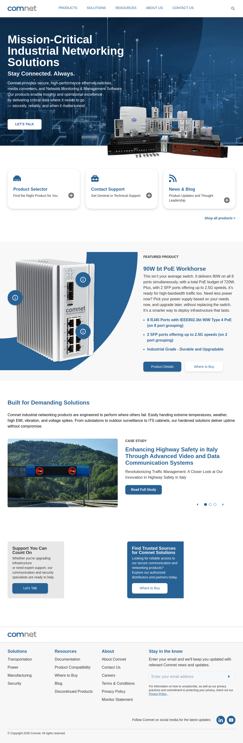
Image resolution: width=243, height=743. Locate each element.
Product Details (162, 367)
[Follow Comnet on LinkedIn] (220, 720)
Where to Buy (204, 367)
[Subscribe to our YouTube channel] (231, 720)
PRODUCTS (68, 8)
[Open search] (233, 8)
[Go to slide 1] (205, 504)
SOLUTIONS (96, 8)
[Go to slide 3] (215, 504)
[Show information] (15, 297)
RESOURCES (125, 8)
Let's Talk (30, 588)
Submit (229, 677)
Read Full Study (143, 489)
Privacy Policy (158, 694)
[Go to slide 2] (210, 504)
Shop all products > (220, 218)
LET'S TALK (24, 124)
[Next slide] (223, 504)
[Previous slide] (197, 504)
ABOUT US (154, 8)
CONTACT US (183, 8)
